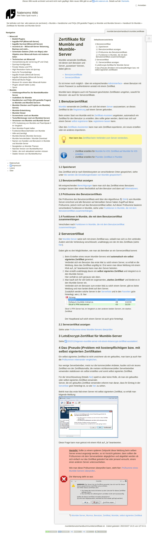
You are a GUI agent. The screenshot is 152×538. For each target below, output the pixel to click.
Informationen (131, 188)
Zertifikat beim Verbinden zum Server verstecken (105, 138)
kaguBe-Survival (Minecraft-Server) (27, 44)
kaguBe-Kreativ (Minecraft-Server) (26, 75)
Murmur (89, 515)
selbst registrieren (80, 121)
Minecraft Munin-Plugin (21, 80)
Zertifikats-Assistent (103, 115)
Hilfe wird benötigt (19, 133)
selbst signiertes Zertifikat (131, 515)
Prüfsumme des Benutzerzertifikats (113, 52)
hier (60, 245)
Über (12, 171)
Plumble (99, 157)
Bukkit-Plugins (18, 39)
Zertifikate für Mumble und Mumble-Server (24, 26)
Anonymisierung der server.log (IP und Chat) (30, 62)
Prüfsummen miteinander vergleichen (79, 359)
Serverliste (106, 291)
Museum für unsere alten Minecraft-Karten (29, 82)
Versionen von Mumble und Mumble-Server (31, 121)
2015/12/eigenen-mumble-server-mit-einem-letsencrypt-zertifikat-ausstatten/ (102, 341)
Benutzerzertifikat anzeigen (110, 49)
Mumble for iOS (102, 151)
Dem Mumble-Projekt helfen (23, 128)
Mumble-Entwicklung (21, 110)
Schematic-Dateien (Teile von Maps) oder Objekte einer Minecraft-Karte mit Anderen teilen (30, 54)
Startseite (125, 1)
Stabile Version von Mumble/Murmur (27, 154)
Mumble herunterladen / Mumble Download (29, 138)
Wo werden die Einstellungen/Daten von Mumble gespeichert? (92, 175)
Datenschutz (15, 163)
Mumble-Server (70, 239)
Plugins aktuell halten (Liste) (23, 85)
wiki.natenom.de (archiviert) (36, 23)
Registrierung (79, 109)
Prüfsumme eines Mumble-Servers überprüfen (91, 329)
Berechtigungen (84, 185)
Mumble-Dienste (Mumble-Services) (26, 136)
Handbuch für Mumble (132, 23)
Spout (14, 87)
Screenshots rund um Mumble (25, 116)
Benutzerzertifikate (73, 74)
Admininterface (115, 83)
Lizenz (12, 168)
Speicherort (103, 47)
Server (110, 106)
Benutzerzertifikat (103, 44)
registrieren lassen (101, 121)
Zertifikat (106, 515)
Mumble (52, 23)
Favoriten (126, 291)
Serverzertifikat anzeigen (109, 62)
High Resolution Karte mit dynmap (26, 69)
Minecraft (14, 36)
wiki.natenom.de (101, 1)
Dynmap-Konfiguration (21, 64)
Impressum (16, 166)
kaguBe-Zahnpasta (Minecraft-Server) (27, 77)
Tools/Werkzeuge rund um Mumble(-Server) (31, 118)
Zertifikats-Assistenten (78, 127)
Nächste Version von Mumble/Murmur (27, 149)
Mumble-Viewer (19, 113)
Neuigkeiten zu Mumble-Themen (25, 146)
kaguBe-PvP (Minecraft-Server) (25, 42)
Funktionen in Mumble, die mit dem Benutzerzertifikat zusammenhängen (111, 56)
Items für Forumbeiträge (22, 72)
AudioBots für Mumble (22, 98)
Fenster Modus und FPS (22, 67)
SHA (125, 199)
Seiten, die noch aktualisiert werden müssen (30, 151)
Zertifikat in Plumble (113, 157)
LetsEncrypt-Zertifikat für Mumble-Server (112, 65)
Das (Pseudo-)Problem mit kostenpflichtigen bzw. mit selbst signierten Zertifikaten (117, 69)
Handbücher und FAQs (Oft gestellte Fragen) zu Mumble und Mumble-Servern (89, 23)
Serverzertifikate (72, 77)
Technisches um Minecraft (23, 59)
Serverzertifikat (102, 60)
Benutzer (98, 515)
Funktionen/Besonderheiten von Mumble (28, 131)
